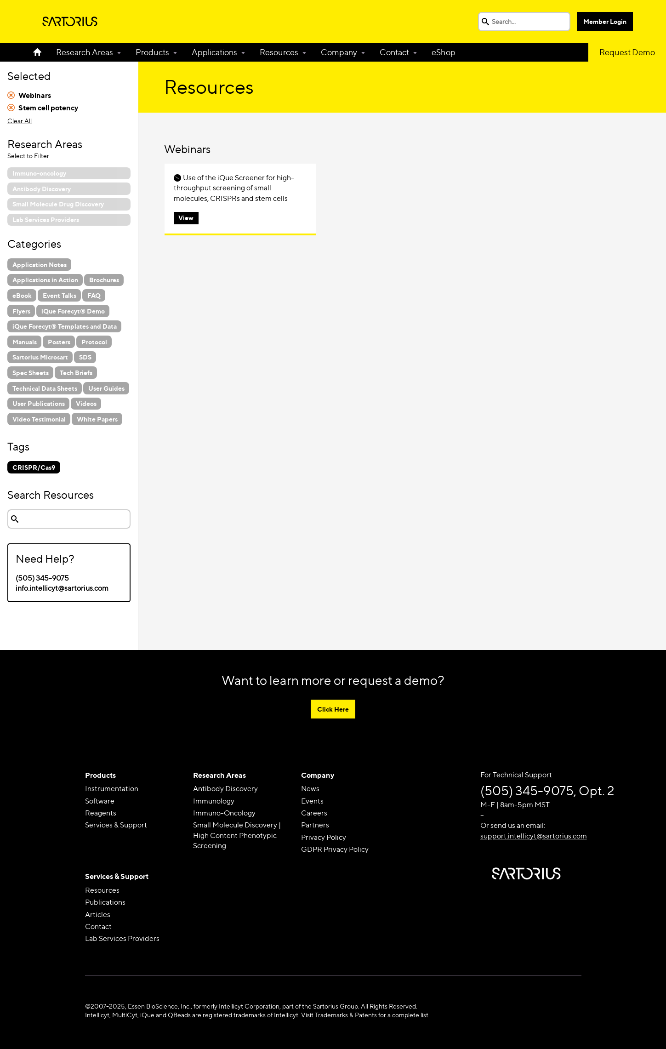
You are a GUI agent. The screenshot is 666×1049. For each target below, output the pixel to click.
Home (41, 52)
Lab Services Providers (122, 938)
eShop (443, 52)
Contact (394, 52)
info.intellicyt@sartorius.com (62, 588)
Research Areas (84, 52)
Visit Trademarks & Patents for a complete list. (365, 1015)
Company (339, 52)
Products (152, 52)
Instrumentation (111, 788)
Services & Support (116, 825)
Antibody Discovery (225, 788)
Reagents (100, 813)
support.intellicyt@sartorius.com (533, 836)
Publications (105, 902)
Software (99, 801)
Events (312, 801)
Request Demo (627, 52)
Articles (97, 914)
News (310, 788)
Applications (214, 52)
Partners (315, 825)
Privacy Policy (323, 837)
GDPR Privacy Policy (335, 849)
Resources (279, 52)
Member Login (604, 21)
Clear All (19, 121)
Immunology (213, 801)
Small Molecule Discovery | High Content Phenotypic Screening (237, 835)
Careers (314, 813)
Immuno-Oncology (224, 813)
